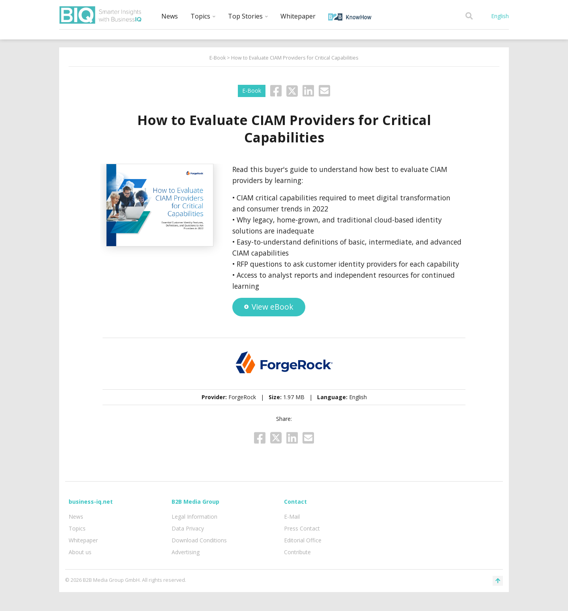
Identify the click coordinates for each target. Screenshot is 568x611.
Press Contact (302, 528)
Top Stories (248, 16)
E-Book (217, 57)
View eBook (268, 306)
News (169, 16)
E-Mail (292, 516)
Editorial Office (302, 540)
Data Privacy (188, 528)
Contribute (297, 552)
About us (80, 552)
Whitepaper (298, 16)
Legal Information (194, 516)
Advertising (186, 552)
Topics (203, 16)
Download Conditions (199, 540)
